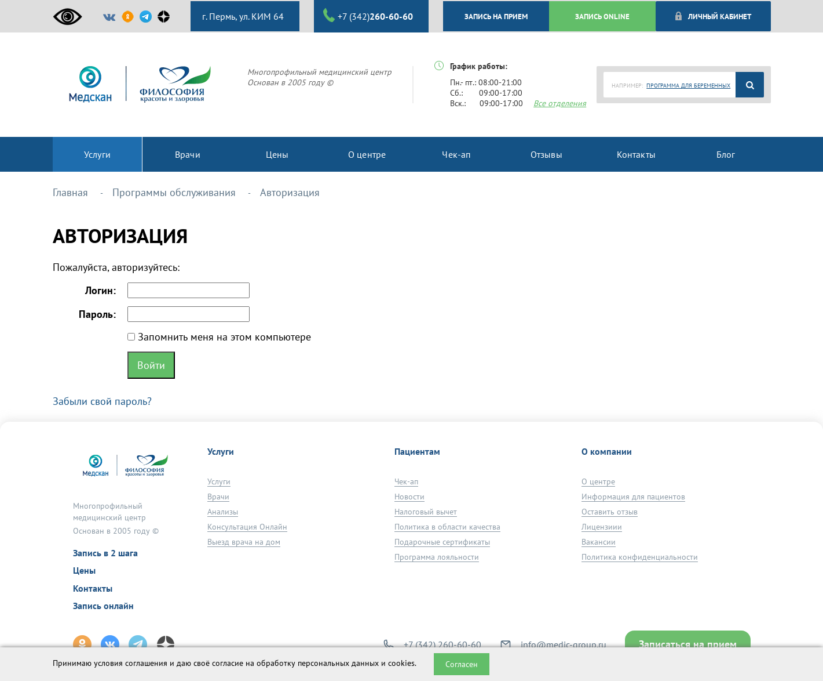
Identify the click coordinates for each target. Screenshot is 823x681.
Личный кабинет (712, 16)
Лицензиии (601, 526)
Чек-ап (406, 481)
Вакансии (598, 542)
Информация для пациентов (633, 496)
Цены (84, 570)
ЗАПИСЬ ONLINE (602, 16)
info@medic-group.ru (563, 644)
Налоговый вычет (425, 511)
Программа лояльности (436, 557)
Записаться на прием (688, 644)
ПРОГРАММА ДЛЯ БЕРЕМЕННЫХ (688, 85)
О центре (598, 481)
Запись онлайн (103, 605)
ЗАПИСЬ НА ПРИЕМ (496, 16)
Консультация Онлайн (247, 526)
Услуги (219, 481)
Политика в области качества (447, 526)
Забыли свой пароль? (102, 401)
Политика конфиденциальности (639, 557)
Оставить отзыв (609, 511)
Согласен (461, 664)
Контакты (92, 588)
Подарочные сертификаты (442, 542)
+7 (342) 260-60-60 (442, 644)
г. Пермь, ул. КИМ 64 (242, 16)
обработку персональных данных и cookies (336, 663)
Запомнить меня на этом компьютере (223, 336)
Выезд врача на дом (243, 542)
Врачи (218, 496)
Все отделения (559, 103)
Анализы (222, 511)
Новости (409, 496)
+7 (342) (368, 15)
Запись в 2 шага (105, 553)
